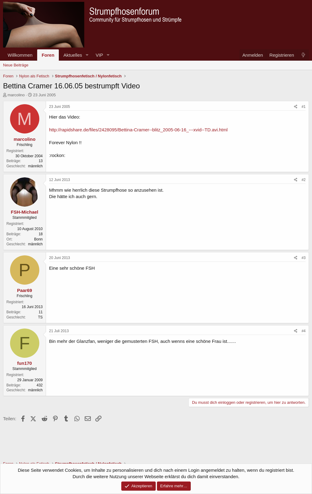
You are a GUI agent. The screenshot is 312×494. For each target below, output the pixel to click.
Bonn (38, 239)
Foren (48, 55)
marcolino (16, 95)
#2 (304, 180)
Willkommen (20, 55)
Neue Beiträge (15, 65)
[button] (87, 55)
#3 (304, 258)
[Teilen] (296, 106)
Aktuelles (72, 55)
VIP (99, 55)
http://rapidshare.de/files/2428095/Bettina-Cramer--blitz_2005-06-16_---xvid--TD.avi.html (138, 129)
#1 (304, 107)
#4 (304, 331)
